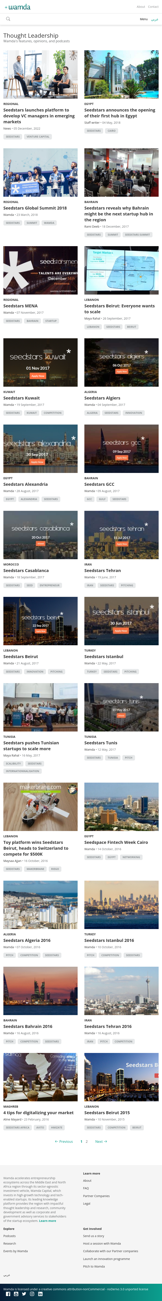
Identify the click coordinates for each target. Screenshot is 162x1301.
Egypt (89, 104)
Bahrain (91, 202)
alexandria (29, 499)
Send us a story (93, 1236)
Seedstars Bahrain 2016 (27, 1026)
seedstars (13, 136)
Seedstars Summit (137, 234)
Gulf (102, 499)
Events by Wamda (15, 1251)
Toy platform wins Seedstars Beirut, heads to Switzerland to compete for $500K (35, 848)
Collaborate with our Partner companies (110, 1251)
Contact (153, 7)
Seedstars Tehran (102, 570)
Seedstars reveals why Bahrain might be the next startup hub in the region (118, 214)
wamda (49, 223)
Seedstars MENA (20, 306)
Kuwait (9, 392)
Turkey (90, 650)
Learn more (47, 1221)
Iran (88, 564)
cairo (111, 131)
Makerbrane (35, 869)
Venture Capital (38, 136)
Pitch (128, 757)
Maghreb (10, 1107)
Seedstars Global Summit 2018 (35, 208)
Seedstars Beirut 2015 (107, 1112)
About (141, 7)
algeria (92, 413)
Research (9, 1243)
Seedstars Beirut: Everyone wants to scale (119, 309)
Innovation (133, 413)
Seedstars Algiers (102, 398)
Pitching (127, 585)
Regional (11, 104)
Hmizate (56, 1127)
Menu (144, 19)
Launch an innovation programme (106, 1259)
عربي (155, 19)
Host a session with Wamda (102, 1243)
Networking (131, 857)
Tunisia (9, 737)
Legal (86, 1203)
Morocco (11, 564)
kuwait (32, 413)
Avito (40, 1127)
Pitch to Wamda (94, 1266)
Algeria (90, 392)
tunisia (113, 757)
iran (90, 585)
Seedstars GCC (99, 484)
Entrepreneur (50, 585)
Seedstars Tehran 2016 (108, 1026)
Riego (55, 869)
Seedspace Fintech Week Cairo (116, 842)
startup (51, 321)
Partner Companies (96, 1196)
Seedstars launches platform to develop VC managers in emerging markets (39, 116)
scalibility (13, 763)
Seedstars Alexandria (25, 484)
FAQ (86, 1188)
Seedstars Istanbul (103, 656)
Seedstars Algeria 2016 (26, 940)
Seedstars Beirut (20, 656)
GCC (89, 499)
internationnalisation (22, 771)
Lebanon (91, 300)
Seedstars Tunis (100, 743)
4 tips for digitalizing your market (38, 1112)
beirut (131, 327)
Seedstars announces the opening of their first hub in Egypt (119, 113)
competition (52, 413)
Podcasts (9, 1236)
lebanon (93, 327)
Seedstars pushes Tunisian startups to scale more (31, 745)
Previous (66, 1141)
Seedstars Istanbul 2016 (109, 940)
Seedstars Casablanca (26, 570)
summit (32, 223)
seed (30, 585)
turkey (92, 671)
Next (99, 1141)
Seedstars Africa (17, 1127)
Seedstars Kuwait (21, 398)
